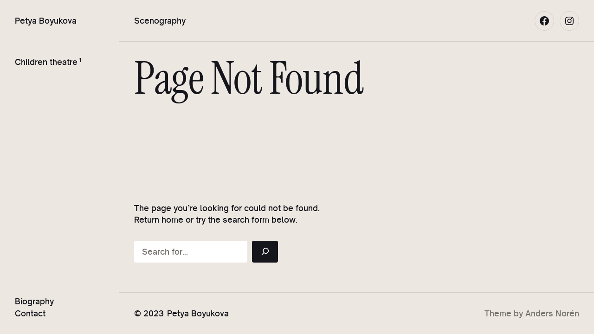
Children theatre (46, 62)
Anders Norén (552, 313)
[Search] (265, 252)
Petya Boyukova (46, 21)
